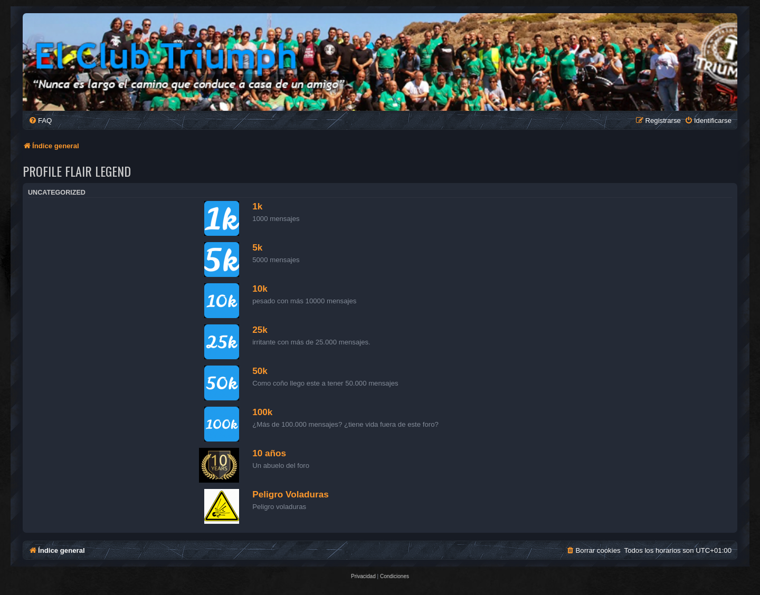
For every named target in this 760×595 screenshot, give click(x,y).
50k (260, 371)
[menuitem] (40, 120)
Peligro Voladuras (290, 494)
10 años (269, 453)
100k (262, 412)
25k (260, 329)
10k (260, 288)
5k (257, 247)
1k (257, 206)
